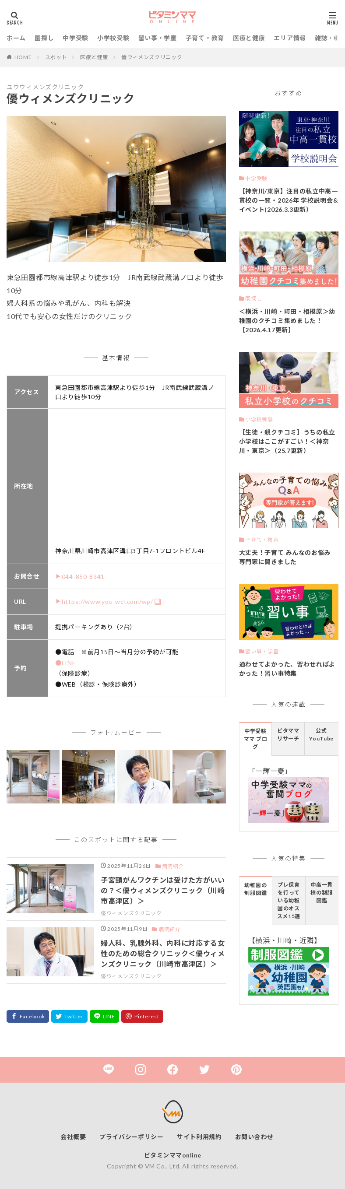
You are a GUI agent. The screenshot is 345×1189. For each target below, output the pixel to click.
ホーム (16, 38)
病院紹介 (173, 866)
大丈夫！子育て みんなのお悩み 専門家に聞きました (285, 557)
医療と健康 (249, 38)
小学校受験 (113, 38)
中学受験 (75, 38)
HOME (23, 57)
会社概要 (73, 1136)
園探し (44, 38)
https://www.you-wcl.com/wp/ (107, 601)
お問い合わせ (254, 1136)
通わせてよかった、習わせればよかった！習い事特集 (287, 668)
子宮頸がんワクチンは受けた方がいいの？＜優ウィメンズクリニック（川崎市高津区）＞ (163, 890)
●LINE (65, 662)
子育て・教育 (205, 38)
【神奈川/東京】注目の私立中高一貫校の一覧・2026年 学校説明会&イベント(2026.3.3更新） (288, 200)
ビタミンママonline (172, 1155)
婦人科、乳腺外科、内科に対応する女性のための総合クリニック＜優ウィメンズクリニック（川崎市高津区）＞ (163, 953)
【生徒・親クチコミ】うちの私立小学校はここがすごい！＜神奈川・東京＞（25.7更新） (287, 441)
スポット (56, 57)
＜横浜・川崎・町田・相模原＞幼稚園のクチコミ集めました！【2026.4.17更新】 (287, 320)
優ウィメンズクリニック (152, 57)
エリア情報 (290, 38)
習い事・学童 (157, 38)
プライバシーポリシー (131, 1136)
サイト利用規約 (199, 1136)
